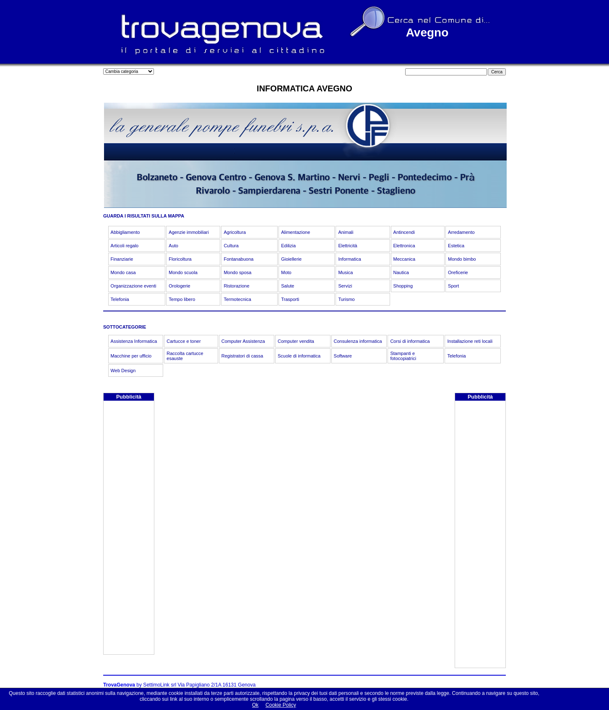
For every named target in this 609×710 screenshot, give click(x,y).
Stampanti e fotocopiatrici (403, 356)
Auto (173, 245)
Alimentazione (295, 232)
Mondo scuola (183, 272)
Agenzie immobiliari (188, 232)
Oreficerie (458, 272)
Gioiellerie (291, 259)
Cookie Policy (280, 705)
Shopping (403, 285)
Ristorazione (236, 285)
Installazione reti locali (469, 341)
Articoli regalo (125, 245)
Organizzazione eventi (133, 285)
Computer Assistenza (243, 341)
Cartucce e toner (183, 341)
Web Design (123, 370)
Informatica (349, 259)
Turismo (346, 299)
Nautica (401, 272)
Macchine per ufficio (131, 355)
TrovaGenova (119, 685)
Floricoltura (180, 259)
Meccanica (404, 259)
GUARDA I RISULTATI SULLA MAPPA (143, 215)
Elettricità (347, 245)
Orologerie (179, 285)
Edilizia (288, 245)
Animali (345, 232)
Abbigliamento (125, 232)
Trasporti (290, 299)
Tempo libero (182, 299)
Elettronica (404, 245)
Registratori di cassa (242, 355)
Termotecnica (237, 299)
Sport (453, 285)
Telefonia (120, 299)
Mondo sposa (237, 272)
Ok (255, 705)
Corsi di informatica (409, 341)
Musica (345, 272)
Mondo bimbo (462, 259)
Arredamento (461, 232)
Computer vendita (296, 341)
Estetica (456, 245)
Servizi (345, 285)
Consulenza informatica (358, 341)
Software (343, 355)
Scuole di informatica (299, 355)
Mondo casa (123, 272)
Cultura (231, 245)
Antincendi (404, 232)
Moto (286, 272)
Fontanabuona (238, 259)
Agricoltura (235, 232)
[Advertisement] (129, 528)
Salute (287, 285)
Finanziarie (122, 259)
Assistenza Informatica (134, 341)
